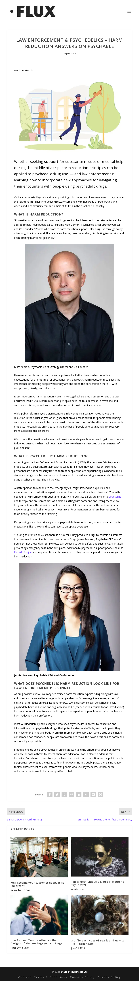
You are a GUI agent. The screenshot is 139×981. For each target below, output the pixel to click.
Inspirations (69, 53)
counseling (115, 496)
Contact (24, 977)
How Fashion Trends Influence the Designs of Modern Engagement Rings (36, 941)
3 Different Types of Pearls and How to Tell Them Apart (98, 942)
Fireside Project (23, 552)
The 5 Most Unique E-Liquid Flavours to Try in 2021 (97, 883)
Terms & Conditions (50, 977)
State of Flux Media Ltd (74, 971)
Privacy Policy (109, 977)
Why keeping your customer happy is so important (37, 884)
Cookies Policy (82, 977)
